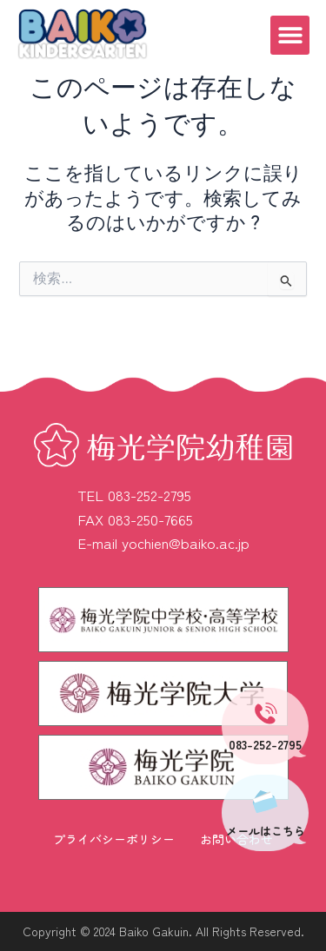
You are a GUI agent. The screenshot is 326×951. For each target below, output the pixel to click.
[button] (289, 35)
